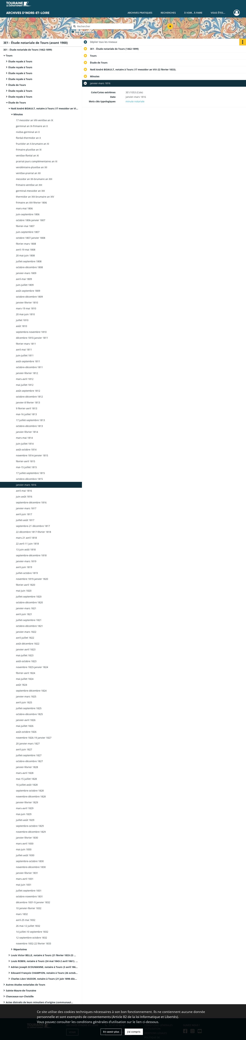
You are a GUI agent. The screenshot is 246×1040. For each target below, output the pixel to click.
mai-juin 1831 (23, 884)
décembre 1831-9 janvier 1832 (33, 902)
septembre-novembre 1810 (31, 332)
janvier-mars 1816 (26, 484)
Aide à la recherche (84, 32)
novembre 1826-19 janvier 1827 (33, 737)
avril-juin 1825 (24, 702)
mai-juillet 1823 (24, 655)
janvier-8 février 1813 (28, 402)
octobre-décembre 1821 (29, 626)
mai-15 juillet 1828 (26, 778)
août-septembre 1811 (28, 361)
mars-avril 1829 (24, 808)
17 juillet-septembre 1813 (30, 420)
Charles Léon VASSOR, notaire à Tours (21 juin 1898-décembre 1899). (44, 978)
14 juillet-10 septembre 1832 (32, 931)
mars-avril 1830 (24, 843)
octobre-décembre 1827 (29, 761)
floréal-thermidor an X (28, 137)
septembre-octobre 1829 (30, 825)
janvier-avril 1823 (25, 649)
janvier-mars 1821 (26, 608)
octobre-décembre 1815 (29, 479)
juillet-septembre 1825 (28, 708)
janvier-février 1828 (27, 767)
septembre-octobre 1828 (30, 790)
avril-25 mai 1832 (25, 920)
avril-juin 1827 (24, 749)
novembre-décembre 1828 (31, 796)
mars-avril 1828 (24, 773)
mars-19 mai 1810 (26, 308)
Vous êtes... (218, 12)
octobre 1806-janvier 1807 (30, 220)
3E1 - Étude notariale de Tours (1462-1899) (27, 49)
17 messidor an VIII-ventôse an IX (34, 120)
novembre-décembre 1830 (31, 867)
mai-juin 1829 (23, 814)
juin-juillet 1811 (25, 355)
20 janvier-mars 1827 (28, 743)
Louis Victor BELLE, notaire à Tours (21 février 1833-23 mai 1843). (44, 955)
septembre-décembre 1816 (31, 502)
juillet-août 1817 (25, 520)
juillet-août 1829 (25, 820)
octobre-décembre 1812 (29, 396)
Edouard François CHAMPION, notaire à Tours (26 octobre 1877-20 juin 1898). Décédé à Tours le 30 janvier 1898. (44, 972)
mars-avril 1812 (24, 379)
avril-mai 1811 (24, 349)
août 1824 (21, 684)
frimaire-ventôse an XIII (29, 184)
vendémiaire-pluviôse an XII (31, 167)
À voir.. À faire (193, 12)
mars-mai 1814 (24, 437)
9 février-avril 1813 (26, 408)
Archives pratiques (140, 12)
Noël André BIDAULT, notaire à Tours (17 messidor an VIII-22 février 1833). (44, 108)
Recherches (168, 12)
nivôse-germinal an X (28, 132)
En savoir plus (111, 1031)
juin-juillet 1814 (25, 443)
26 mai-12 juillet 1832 (28, 925)
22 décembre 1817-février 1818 (33, 531)
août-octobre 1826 (26, 731)
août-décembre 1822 (27, 643)
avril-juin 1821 (24, 614)
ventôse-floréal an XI (27, 155)
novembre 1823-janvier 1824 (32, 667)
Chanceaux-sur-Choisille (20, 996)
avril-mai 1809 (24, 279)
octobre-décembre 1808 (29, 267)
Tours (9, 55)
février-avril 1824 (25, 673)
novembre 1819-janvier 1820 (32, 578)
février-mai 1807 (25, 226)
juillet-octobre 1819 (27, 573)
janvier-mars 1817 (26, 508)
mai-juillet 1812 (24, 384)
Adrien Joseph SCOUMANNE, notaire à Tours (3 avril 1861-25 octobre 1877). (44, 967)
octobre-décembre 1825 (29, 714)
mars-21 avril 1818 (26, 537)
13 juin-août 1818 (26, 549)
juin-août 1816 (24, 496)
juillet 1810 (22, 320)
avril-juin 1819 (24, 567)
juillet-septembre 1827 (28, 755)
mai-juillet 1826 (24, 725)
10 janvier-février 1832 (28, 908)
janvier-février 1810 (27, 302)
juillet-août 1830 (25, 855)
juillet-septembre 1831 (28, 890)
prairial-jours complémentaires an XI (36, 161)
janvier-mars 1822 (26, 631)
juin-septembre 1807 (27, 232)
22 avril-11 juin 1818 (27, 543)
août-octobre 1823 (26, 661)
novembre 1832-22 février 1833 (33, 943)
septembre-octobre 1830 (30, 861)
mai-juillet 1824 (24, 678)
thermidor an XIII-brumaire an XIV (35, 196)
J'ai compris (133, 1031)
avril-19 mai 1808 (25, 249)
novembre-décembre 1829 (31, 831)
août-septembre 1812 (28, 390)
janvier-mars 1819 (26, 561)
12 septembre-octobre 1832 (31, 937)
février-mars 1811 (26, 343)
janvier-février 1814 (27, 431)
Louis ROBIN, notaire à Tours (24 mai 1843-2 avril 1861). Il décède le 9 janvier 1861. (44, 961)
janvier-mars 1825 (26, 696)
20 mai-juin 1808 (25, 255)
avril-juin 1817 (24, 514)
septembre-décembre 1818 (31, 555)
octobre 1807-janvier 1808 (30, 237)
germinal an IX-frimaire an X (32, 126)
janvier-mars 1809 (26, 273)
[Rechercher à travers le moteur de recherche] (104, 26)
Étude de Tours (17, 85)
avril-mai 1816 (24, 490)
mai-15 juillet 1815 (26, 467)
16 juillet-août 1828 (27, 784)
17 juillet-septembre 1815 (30, 473)
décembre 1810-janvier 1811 (32, 337)
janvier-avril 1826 (25, 720)
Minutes (18, 114)
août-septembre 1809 (28, 290)
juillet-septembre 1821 (28, 620)
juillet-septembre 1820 (28, 596)
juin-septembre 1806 (27, 214)
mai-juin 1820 (23, 590)
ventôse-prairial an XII (28, 173)
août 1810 (21, 326)
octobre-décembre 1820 (29, 602)
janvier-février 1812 (27, 373)
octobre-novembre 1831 (29, 896)
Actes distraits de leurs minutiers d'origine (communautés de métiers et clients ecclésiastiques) (39, 1002)
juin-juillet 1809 (25, 284)
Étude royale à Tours (20, 61)
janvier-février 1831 (27, 873)
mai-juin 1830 (23, 849)
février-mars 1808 (26, 243)
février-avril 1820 (25, 584)
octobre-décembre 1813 (29, 426)
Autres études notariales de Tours (25, 984)
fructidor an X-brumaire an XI (32, 143)
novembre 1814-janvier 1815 (32, 455)
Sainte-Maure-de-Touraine (21, 990)
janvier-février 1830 (27, 837)
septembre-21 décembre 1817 (33, 526)
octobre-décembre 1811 (29, 367)
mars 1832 (22, 914)
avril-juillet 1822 (25, 637)
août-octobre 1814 (26, 449)
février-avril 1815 (25, 461)
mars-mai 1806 (24, 208)
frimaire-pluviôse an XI (28, 149)
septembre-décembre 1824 (31, 690)
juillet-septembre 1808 (28, 261)
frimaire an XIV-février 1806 (31, 202)
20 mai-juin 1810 (25, 314)
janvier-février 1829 (27, 802)
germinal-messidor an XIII (30, 190)
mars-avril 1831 (24, 878)
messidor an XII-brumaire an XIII (34, 179)
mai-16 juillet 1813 (26, 414)
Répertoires (20, 949)
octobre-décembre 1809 (29, 296)
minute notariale (135, 101)
